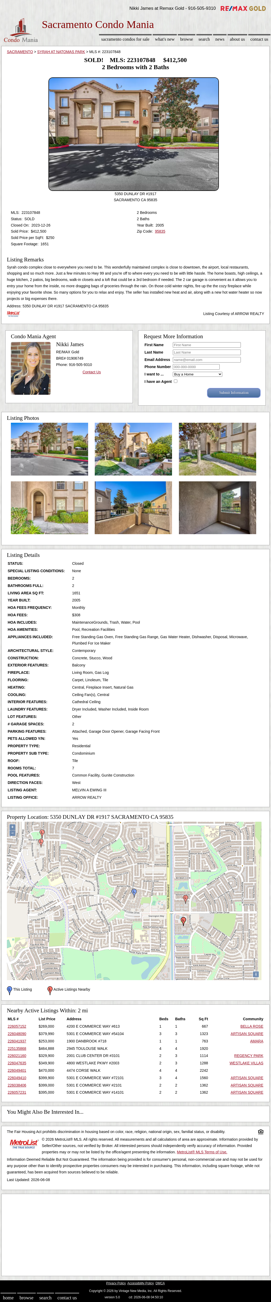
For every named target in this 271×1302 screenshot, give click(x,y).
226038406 (17, 1085)
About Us (237, 39)
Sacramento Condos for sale (125, 39)
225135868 (17, 1048)
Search (204, 39)
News (220, 39)
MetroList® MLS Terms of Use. (202, 1152)
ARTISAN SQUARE (247, 1034)
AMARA (256, 1041)
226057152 (17, 1026)
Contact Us (259, 39)
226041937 (17, 1041)
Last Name (153, 352)
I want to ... (154, 374)
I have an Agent (158, 381)
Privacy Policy (116, 1283)
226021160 (17, 1056)
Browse (186, 39)
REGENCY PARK (248, 1056)
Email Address (157, 360)
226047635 (17, 1063)
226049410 (17, 1078)
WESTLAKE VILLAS (246, 1063)
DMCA (160, 1283)
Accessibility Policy (140, 1283)
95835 (160, 231)
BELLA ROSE (252, 1026)
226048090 (17, 1034)
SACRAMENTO (20, 52)
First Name (154, 345)
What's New (165, 39)
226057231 (17, 1092)
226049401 (17, 1070)
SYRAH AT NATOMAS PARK (61, 52)
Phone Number (157, 367)
